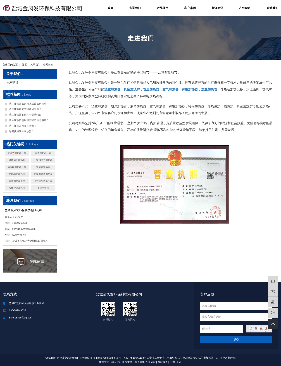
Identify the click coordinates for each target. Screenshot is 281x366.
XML (179, 362)
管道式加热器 (43, 167)
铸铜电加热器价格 (17, 167)
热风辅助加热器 (17, 174)
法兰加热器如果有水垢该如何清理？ (29, 103)
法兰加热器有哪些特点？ (23, 125)
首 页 (24, 64)
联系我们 (272, 8)
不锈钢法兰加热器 (43, 160)
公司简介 (13, 82)
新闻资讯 (217, 8)
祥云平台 (116, 362)
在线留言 (245, 8)
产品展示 (162, 8)
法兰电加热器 (169, 357)
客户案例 (190, 8)
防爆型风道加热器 (43, 174)
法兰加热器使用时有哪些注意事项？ (29, 120)
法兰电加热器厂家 (208, 357)
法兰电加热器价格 (188, 357)
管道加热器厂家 (43, 153)
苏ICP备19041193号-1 (136, 357)
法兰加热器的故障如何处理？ (25, 109)
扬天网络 (140, 362)
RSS (172, 362)
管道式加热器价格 (17, 153)
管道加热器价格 (17, 181)
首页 (110, 8)
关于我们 (35, 64)
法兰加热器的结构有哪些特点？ (26, 114)
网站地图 (163, 362)
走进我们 (135, 8)
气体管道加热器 (17, 187)
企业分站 (151, 362)
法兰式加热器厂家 (43, 181)
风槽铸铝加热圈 (17, 160)
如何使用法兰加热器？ (21, 131)
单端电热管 (43, 187)
